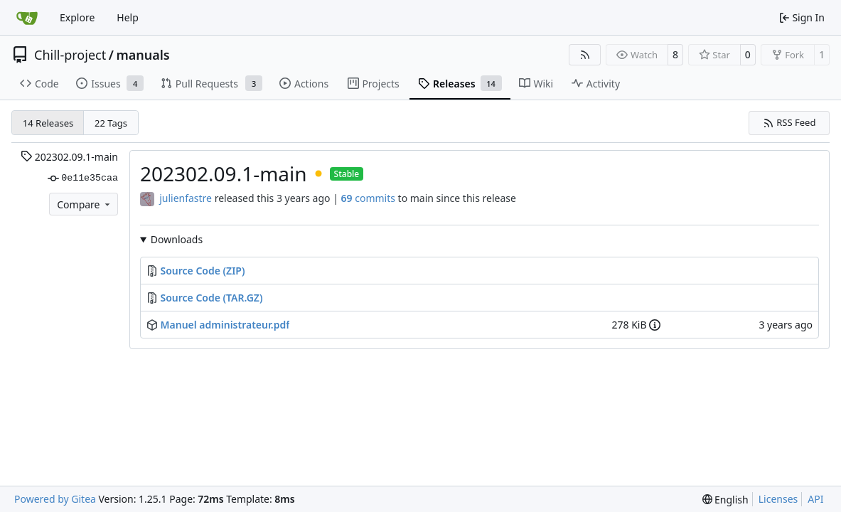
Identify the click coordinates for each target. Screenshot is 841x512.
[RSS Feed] (585, 54)
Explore (77, 17)
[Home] (27, 18)
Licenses (778, 499)
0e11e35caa (83, 178)
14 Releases (48, 123)
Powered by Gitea (55, 499)
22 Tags (111, 123)
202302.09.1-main (69, 157)
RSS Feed (789, 122)
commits (368, 198)
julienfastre (185, 198)
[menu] (725, 499)
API (815, 499)
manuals (142, 55)
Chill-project (70, 55)
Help (128, 17)
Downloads (177, 239)
